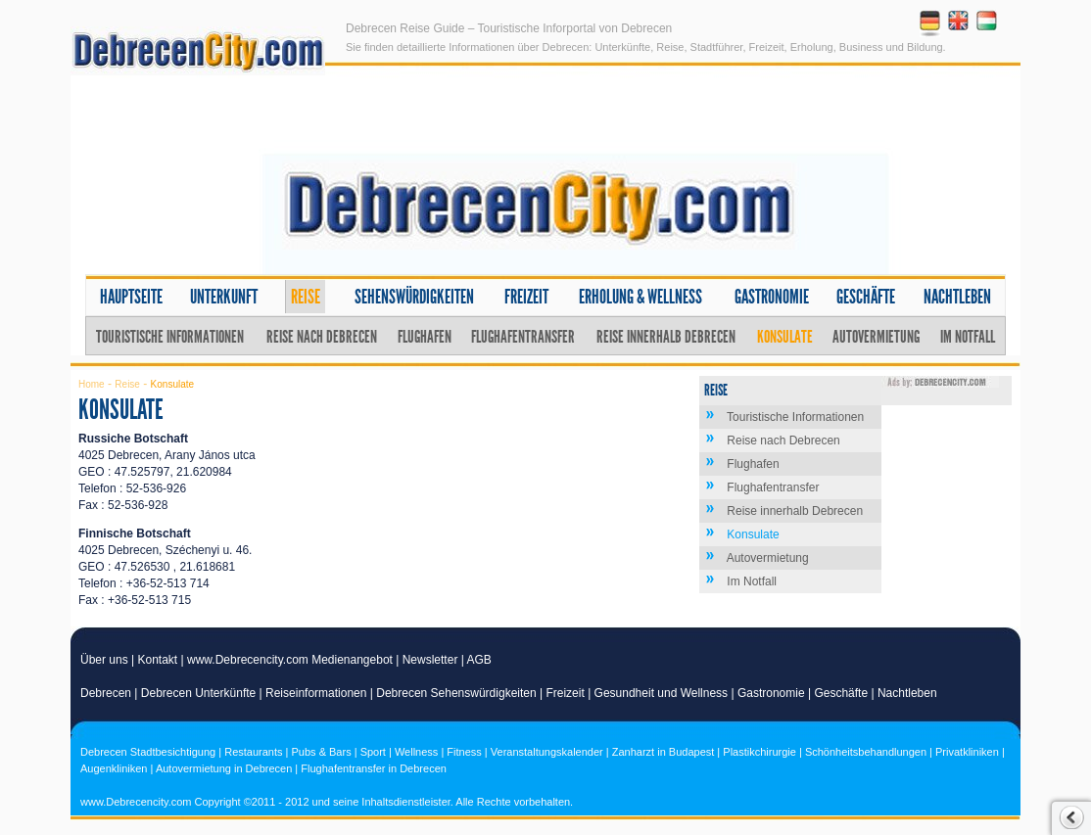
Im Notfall (967, 337)
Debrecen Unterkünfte (198, 693)
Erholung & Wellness (640, 296)
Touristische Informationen (170, 337)
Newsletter (430, 660)
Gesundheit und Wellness (661, 693)
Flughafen (424, 337)
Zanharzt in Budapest (663, 752)
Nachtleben (957, 296)
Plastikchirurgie (759, 752)
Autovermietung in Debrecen (224, 768)
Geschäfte (865, 296)
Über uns (104, 660)
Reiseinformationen (315, 693)
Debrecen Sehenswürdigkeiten (456, 693)
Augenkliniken (114, 768)
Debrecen (105, 693)
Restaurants (253, 752)
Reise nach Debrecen (321, 337)
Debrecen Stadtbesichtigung (147, 752)
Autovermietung (876, 337)
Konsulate (785, 337)
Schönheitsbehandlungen (865, 752)
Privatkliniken (967, 752)
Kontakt (158, 660)
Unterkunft (224, 296)
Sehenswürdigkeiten (414, 296)
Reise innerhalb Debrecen (665, 337)
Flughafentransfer (523, 337)
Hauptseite (131, 296)
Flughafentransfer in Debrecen (374, 768)
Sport (373, 752)
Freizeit (526, 296)
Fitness (464, 752)
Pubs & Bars (322, 752)
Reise (305, 296)
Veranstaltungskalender (547, 752)
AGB (479, 660)
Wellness (416, 752)
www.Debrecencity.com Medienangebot (290, 660)
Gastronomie (772, 296)
